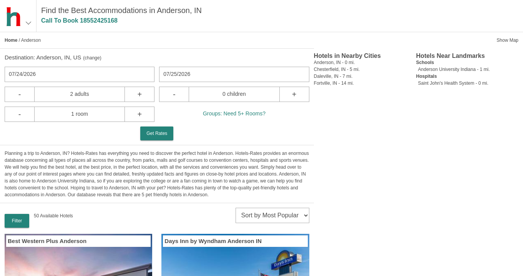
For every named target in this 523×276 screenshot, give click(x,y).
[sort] (272, 215)
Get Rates (156, 133)
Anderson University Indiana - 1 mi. (454, 69)
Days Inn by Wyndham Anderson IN (213, 241)
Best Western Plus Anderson (47, 241)
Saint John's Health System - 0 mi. (453, 83)
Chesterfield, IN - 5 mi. (337, 69)
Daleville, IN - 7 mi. (333, 76)
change (92, 58)
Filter (17, 220)
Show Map (507, 40)
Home (11, 40)
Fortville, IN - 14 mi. (334, 83)
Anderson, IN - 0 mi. (334, 62)
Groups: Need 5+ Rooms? (234, 113)
